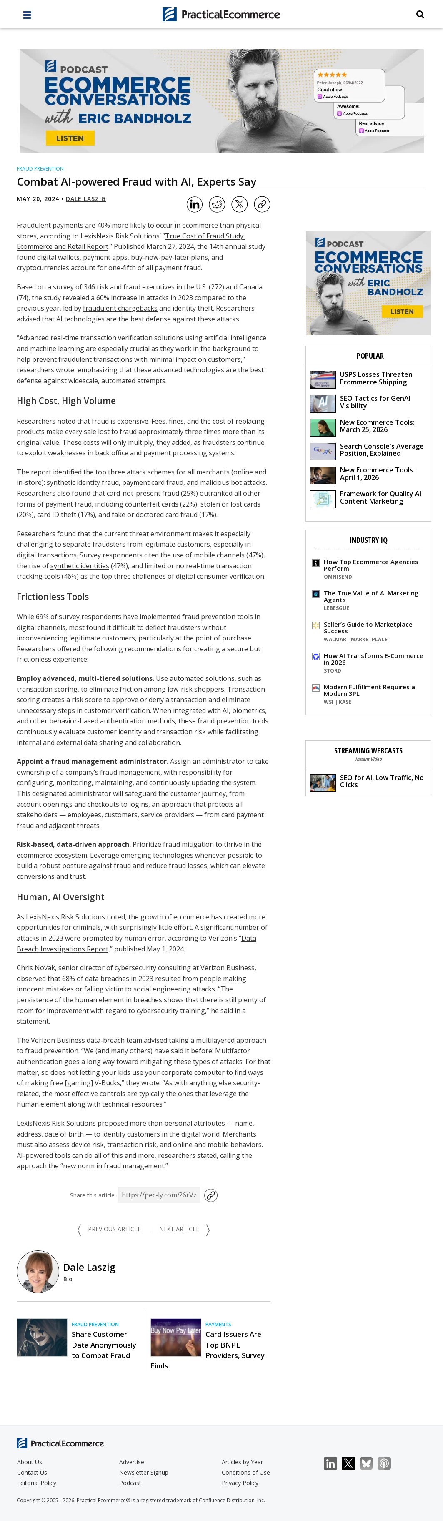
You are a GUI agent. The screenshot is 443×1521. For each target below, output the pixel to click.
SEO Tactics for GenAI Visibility (360, 403)
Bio (68, 1279)
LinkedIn (335, 1464)
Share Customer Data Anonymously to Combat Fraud (104, 1344)
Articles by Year (242, 1462)
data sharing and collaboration (132, 742)
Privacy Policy (240, 1483)
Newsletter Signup (143, 1472)
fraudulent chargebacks (120, 308)
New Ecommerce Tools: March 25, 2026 (362, 427)
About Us (29, 1462)
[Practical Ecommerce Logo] (221, 14)
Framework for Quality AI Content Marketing (365, 498)
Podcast (130, 1483)
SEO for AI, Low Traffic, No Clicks (367, 782)
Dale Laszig (86, 199)
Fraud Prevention (40, 168)
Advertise (131, 1462)
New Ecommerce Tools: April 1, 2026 (362, 474)
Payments (218, 1324)
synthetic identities (79, 565)
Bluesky (371, 1464)
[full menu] (27, 17)
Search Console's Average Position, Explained (367, 451)
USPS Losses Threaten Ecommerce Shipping (361, 379)
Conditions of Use (246, 1472)
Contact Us (32, 1472)
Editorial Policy (36, 1483)
